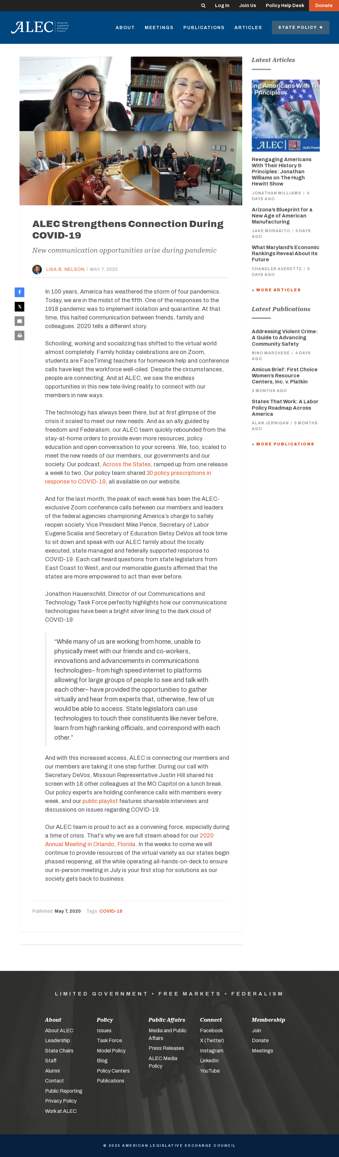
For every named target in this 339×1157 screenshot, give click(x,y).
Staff (51, 1060)
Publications (204, 27)
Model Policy (111, 1050)
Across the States (127, 464)
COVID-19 (110, 911)
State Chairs (59, 1050)
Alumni (52, 1071)
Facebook (211, 1030)
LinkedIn (209, 1060)
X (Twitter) (212, 1040)
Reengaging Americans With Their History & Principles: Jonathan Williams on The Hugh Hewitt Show (282, 172)
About (125, 27)
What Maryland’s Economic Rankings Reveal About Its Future (286, 253)
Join (256, 1030)
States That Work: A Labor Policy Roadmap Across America (285, 407)
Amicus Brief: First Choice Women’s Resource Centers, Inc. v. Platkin (285, 375)
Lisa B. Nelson (65, 269)
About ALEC (59, 1030)
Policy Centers (113, 1071)
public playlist (100, 801)
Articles (248, 27)
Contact (54, 1080)
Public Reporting (63, 1091)
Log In (222, 5)
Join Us (247, 5)
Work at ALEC (61, 1111)
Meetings (159, 27)
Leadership (57, 1040)
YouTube (210, 1071)
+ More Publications (283, 444)
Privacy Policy (61, 1101)
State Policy (300, 27)
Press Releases (166, 1048)
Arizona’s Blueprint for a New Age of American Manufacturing (282, 215)
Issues (104, 1030)
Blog (102, 1060)
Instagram (211, 1050)
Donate (324, 5)
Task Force (109, 1040)
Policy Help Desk (285, 5)
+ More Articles (276, 290)
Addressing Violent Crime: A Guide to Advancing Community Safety (285, 337)
